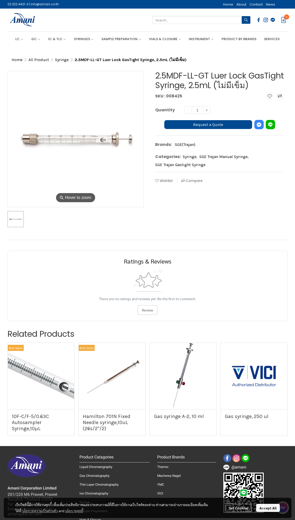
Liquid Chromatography (95, 467)
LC (19, 39)
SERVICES (272, 39)
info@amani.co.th (45, 4)
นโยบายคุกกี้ (74, 510)
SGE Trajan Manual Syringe (224, 156)
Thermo (162, 467)
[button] (201, 20)
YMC (160, 484)
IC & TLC (57, 39)
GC (36, 39)
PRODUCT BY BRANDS (239, 39)
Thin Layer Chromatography (99, 484)
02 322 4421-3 (18, 4)
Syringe (62, 59)
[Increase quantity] (206, 110)
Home (17, 59)
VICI (160, 493)
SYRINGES (84, 39)
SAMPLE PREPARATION (121, 39)
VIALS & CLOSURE (165, 39)
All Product (39, 59)
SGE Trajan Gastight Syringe (180, 164)
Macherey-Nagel (169, 476)
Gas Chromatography (94, 476)
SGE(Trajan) (185, 144)
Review (147, 310)
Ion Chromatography (93, 493)
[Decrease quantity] (188, 110)
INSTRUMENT (201, 39)
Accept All (268, 508)
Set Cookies (238, 508)
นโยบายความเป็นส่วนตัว (40, 510)
